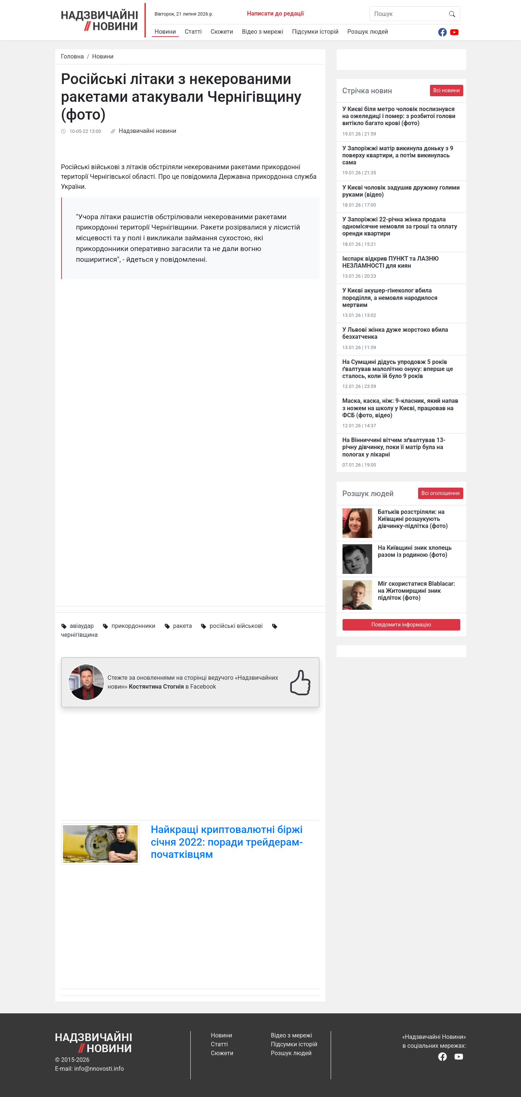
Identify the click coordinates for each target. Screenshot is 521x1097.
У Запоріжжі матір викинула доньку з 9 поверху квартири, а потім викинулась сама (398, 155)
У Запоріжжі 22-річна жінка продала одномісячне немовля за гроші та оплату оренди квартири (400, 226)
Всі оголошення (440, 493)
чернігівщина (79, 634)
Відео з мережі (262, 31)
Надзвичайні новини (147, 130)
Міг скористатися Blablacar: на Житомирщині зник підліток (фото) (416, 590)
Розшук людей (367, 31)
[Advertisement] (190, 765)
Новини (165, 31)
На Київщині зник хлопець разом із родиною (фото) (415, 551)
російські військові (236, 625)
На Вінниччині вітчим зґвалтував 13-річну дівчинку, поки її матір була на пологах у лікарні (394, 447)
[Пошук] (407, 14)
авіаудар (82, 625)
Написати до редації (275, 13)
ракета (182, 625)
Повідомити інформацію (401, 625)
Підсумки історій (315, 31)
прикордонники (133, 625)
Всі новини (446, 90)
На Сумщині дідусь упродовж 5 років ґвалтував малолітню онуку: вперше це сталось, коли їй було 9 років (398, 368)
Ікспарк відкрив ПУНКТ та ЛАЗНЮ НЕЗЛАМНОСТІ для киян (391, 262)
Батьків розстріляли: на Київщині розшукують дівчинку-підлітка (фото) (413, 518)
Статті (193, 31)
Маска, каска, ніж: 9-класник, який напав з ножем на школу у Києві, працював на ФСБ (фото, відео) (400, 407)
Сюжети (222, 31)
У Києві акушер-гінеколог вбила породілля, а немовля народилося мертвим (390, 297)
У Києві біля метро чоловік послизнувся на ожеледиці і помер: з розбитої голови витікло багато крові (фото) (399, 116)
